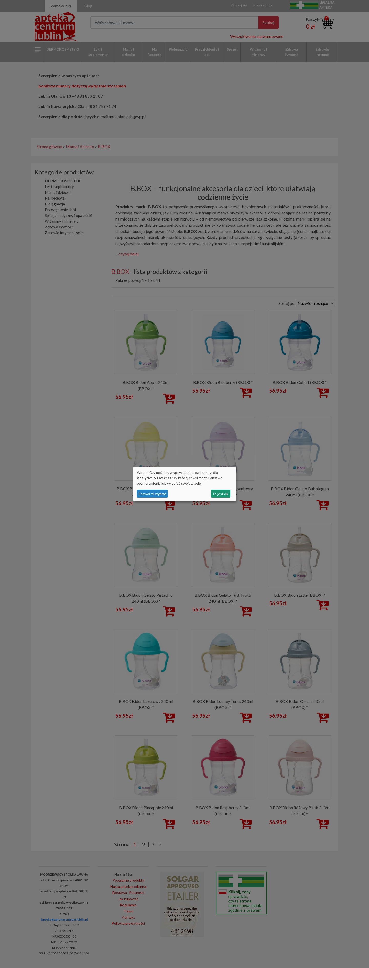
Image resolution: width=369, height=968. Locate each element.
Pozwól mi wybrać (152, 494)
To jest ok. (220, 494)
